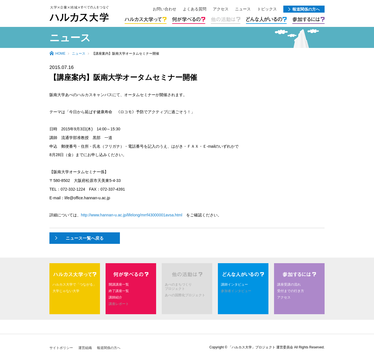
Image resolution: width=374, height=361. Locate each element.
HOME (60, 53)
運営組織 (85, 348)
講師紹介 (115, 297)
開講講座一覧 (119, 284)
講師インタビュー (234, 284)
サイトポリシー (61, 348)
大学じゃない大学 (66, 291)
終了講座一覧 (119, 291)
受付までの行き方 (290, 291)
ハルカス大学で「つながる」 (74, 284)
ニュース (78, 53)
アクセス (284, 297)
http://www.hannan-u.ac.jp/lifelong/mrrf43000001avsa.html (131, 215)
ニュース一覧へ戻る (85, 238)
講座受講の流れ (289, 284)
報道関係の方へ (108, 348)
